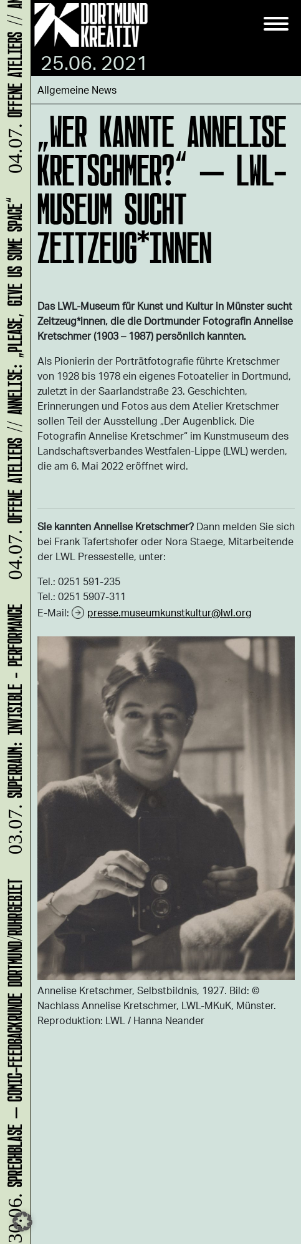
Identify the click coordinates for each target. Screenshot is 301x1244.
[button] (22, 1221)
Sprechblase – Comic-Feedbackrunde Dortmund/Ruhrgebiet (13, 1060)
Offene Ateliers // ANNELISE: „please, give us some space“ (13, 390)
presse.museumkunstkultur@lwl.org (169, 612)
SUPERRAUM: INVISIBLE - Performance (13, 731)
